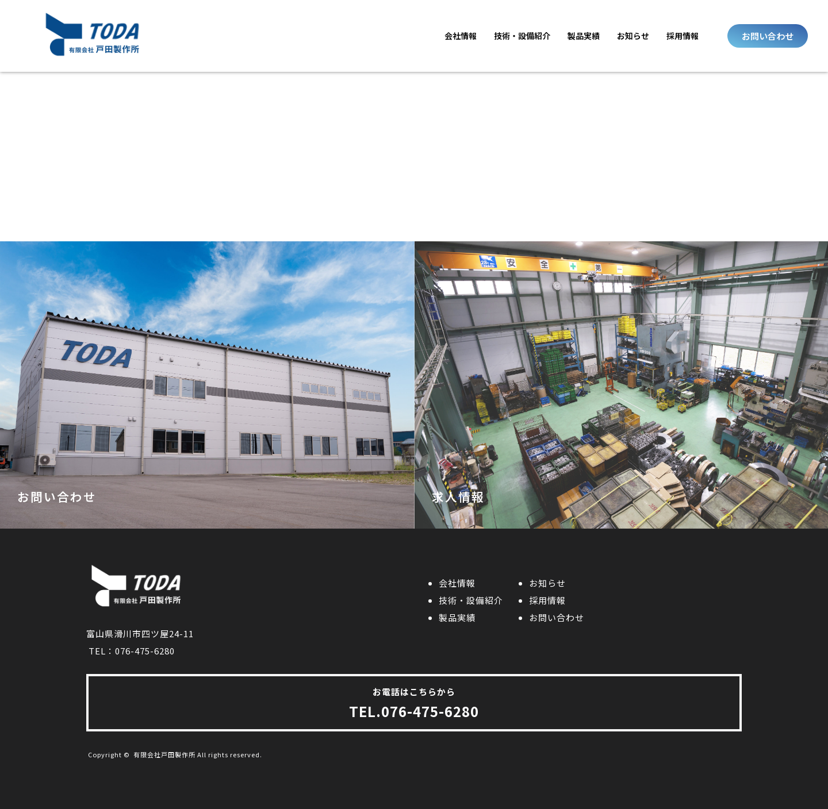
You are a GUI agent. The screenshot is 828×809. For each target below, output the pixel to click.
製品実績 (584, 35)
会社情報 (460, 35)
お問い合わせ (556, 617)
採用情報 (682, 35)
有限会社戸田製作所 (164, 754)
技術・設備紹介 (522, 35)
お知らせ (633, 35)
